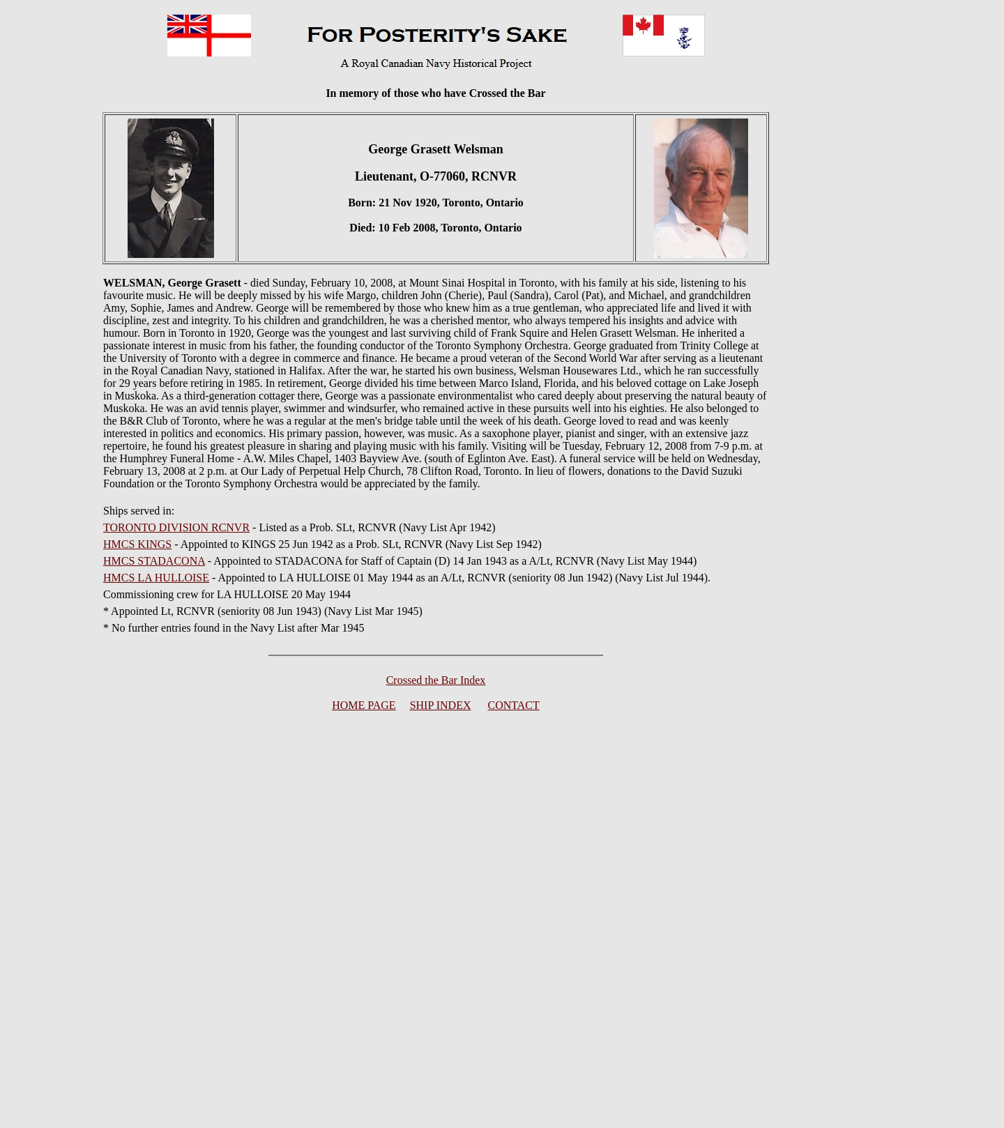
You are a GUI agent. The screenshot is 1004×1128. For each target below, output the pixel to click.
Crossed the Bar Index (436, 680)
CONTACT (514, 705)
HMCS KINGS (137, 544)
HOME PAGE (363, 705)
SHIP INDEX (440, 705)
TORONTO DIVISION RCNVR (176, 527)
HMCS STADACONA (154, 561)
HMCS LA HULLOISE (156, 578)
